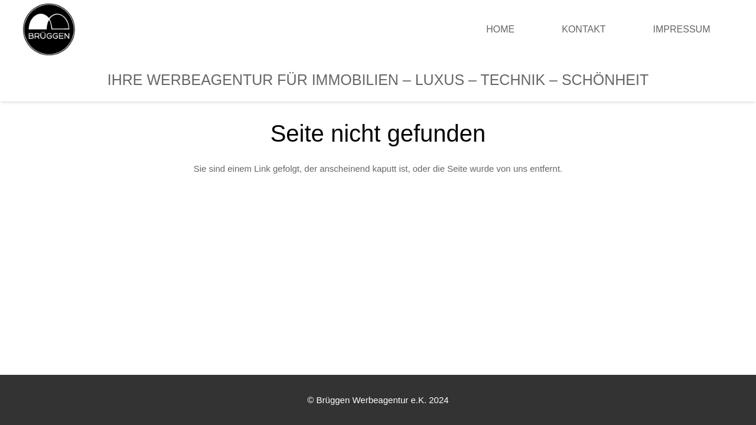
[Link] (49, 29)
